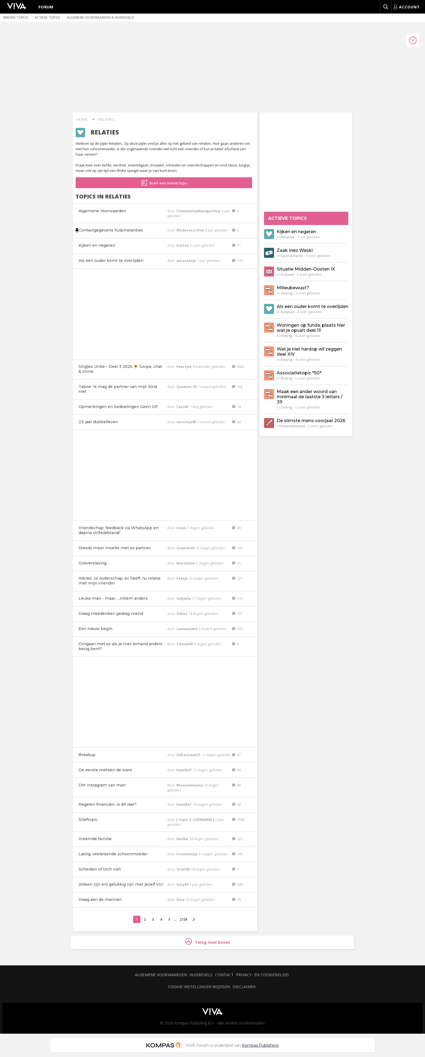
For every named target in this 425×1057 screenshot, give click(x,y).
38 (236, 804)
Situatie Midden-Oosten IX (306, 269)
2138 (183, 919)
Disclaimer (244, 986)
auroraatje (186, 260)
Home (82, 119)
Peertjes (184, 366)
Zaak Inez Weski (295, 250)
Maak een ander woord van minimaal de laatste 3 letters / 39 (310, 396)
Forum (46, 6)
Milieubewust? (293, 287)
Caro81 (182, 406)
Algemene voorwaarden (161, 974)
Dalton (183, 245)
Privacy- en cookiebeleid (262, 974)
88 (236, 421)
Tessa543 (185, 643)
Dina (180, 899)
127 (237, 578)
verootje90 (186, 421)
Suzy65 (182, 884)
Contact (224, 974)
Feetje (182, 578)
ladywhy (184, 598)
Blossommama (190, 785)
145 (237, 854)
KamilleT (184, 769)
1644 (238, 819)
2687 (238, 366)
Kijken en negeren (296, 231)
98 (236, 785)
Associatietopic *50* (299, 372)
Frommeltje (187, 854)
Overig (286, 293)
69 (236, 527)
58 (236, 769)
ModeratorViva (190, 230)
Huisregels (200, 974)
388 (237, 884)
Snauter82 (185, 547)
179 (237, 260)
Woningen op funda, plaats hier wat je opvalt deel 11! (311, 328)
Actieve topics (47, 17)
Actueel (287, 274)
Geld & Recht (292, 255)
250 (237, 628)
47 (236, 754)
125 (237, 838)
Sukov (182, 613)
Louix (181, 527)
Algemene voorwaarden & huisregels (100, 17)
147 (237, 547)
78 (236, 899)
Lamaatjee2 (187, 628)
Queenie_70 (186, 386)
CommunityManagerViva (198, 210)
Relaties (106, 119)
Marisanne (186, 563)
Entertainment (293, 425)
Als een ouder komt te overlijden (312, 306)
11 (236, 245)
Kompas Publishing (260, 1045)
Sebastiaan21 (188, 754)
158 (237, 386)
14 (236, 406)
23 (236, 563)
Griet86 (183, 869)
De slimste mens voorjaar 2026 (311, 420)
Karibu (182, 838)
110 (237, 598)
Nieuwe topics (15, 17)
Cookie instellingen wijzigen (199, 986)
